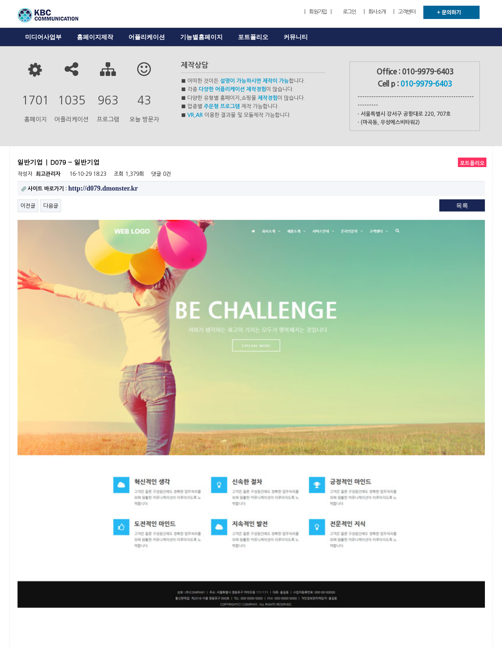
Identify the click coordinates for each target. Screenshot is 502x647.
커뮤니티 (295, 37)
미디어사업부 (43, 37)
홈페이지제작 (95, 37)
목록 (462, 205)
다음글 (50, 205)
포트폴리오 (253, 37)
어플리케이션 (146, 37)
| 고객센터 (404, 11)
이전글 (28, 205)
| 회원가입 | (317, 11)
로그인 (349, 11)
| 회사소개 (375, 11)
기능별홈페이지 (201, 37)
